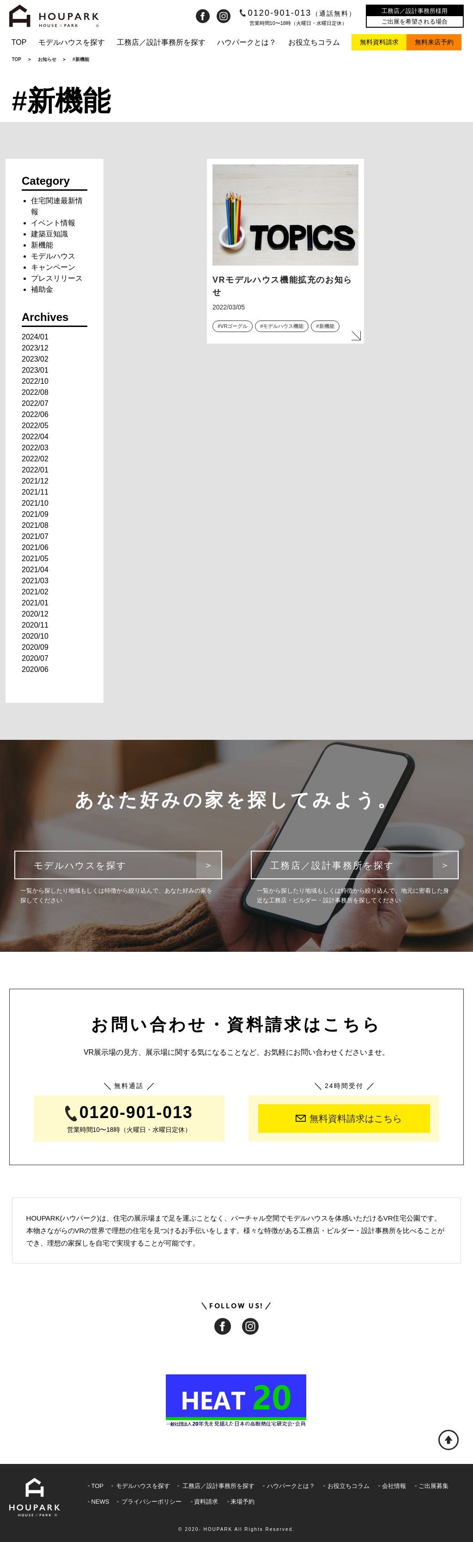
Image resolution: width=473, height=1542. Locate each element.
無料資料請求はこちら (349, 1118)
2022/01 (35, 470)
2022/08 (35, 392)
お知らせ (47, 59)
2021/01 (35, 603)
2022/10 (35, 381)
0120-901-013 (298, 13)
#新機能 (325, 326)
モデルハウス (53, 256)
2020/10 (35, 636)
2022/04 (35, 437)
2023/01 (35, 370)
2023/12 (35, 348)
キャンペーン (53, 267)
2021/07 (35, 536)
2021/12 (35, 481)
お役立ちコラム (314, 42)
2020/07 (35, 658)
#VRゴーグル (233, 326)
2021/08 (35, 525)
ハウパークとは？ (246, 42)
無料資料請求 (379, 42)
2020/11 (35, 625)
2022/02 (35, 459)
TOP (19, 42)
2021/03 (35, 581)
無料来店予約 (434, 42)
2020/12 (35, 614)
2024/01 (35, 337)
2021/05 (35, 558)
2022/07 (35, 403)
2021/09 (35, 514)
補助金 (42, 289)
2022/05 (35, 425)
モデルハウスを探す (71, 42)
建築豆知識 (49, 234)
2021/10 (35, 503)
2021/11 (35, 492)
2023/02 (35, 359)
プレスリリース (57, 278)
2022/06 (35, 414)
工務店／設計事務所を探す (161, 42)
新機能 (42, 245)
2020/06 (35, 669)
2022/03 (35, 448)
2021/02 (35, 592)
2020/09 (35, 647)
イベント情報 (53, 223)
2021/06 (35, 547)
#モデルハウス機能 (281, 326)
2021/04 (35, 570)
